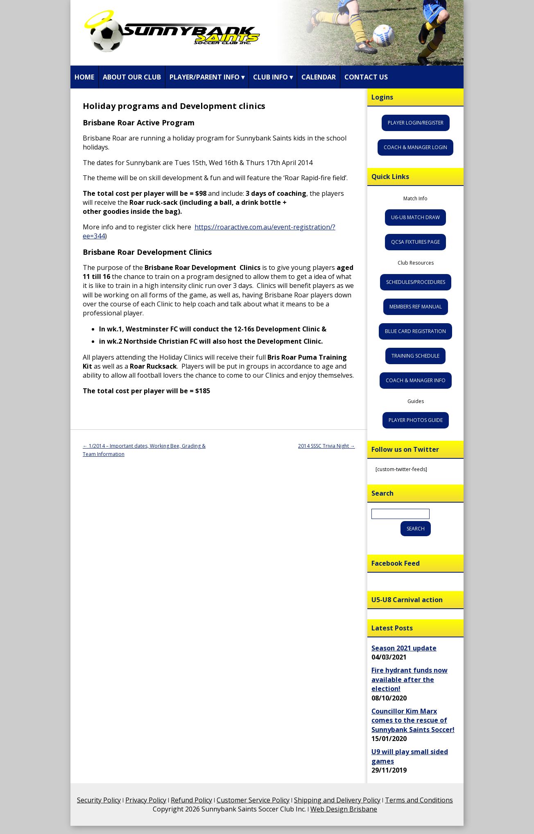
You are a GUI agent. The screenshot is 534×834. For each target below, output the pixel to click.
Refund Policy (191, 800)
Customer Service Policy (253, 800)
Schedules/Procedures (415, 282)
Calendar (318, 77)
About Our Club (132, 77)
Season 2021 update (404, 648)
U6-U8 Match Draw (415, 217)
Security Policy (99, 800)
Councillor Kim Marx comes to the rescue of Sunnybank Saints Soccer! (413, 720)
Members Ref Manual (415, 306)
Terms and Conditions (419, 800)
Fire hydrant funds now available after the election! (409, 679)
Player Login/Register (415, 122)
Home (84, 77)
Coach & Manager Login (415, 147)
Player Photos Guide (416, 420)
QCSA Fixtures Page (415, 241)
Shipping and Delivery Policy (337, 800)
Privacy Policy (145, 800)
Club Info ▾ (273, 77)
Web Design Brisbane (343, 809)
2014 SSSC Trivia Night (326, 445)
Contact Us (366, 77)
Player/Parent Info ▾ (207, 77)
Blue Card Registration (415, 331)
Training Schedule (415, 355)
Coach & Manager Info (416, 380)
